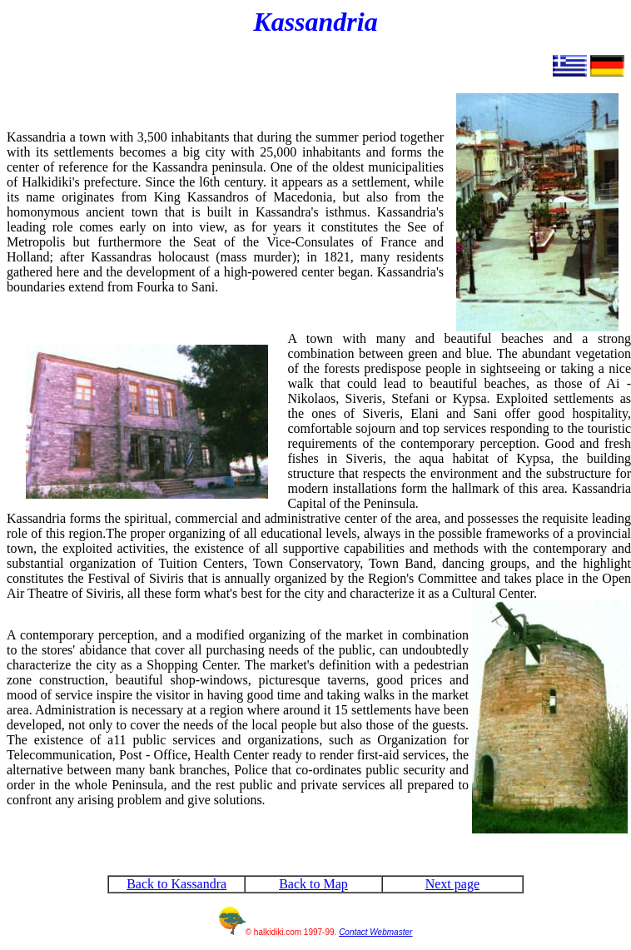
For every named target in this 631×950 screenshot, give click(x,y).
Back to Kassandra (176, 884)
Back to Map (313, 884)
